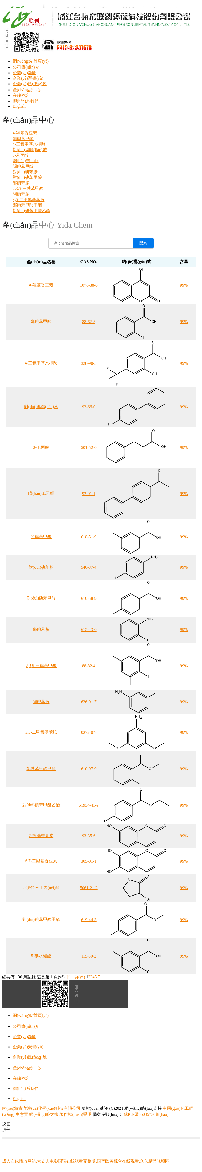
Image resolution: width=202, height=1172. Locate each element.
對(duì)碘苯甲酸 (27, 177)
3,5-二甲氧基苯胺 (28, 199)
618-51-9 (89, 537)
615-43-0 (89, 629)
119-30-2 (88, 956)
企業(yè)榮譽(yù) (28, 78)
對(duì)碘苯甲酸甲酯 (41, 919)
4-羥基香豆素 (25, 133)
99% (184, 285)
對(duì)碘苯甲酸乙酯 (31, 210)
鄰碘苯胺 (21, 183)
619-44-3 (89, 919)
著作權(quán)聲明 (75, 1114)
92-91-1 (88, 493)
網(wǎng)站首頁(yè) (31, 61)
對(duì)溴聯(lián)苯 (30, 149)
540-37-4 (89, 567)
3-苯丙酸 (21, 155)
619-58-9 (89, 598)
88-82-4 (88, 666)
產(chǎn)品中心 (27, 90)
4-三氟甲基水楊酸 (29, 144)
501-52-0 (89, 447)
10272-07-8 (89, 732)
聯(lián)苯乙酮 (26, 161)
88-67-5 (88, 321)
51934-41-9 (89, 805)
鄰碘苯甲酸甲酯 (27, 205)
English (19, 106)
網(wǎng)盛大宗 (43, 1114)
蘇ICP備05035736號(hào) (146, 1114)
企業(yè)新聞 (24, 72)
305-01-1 (89, 861)
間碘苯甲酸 (23, 166)
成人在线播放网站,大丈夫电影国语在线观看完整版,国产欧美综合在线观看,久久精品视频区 (85, 1161)
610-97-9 (89, 769)
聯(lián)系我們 (26, 101)
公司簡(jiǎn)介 (26, 67)
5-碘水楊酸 (41, 956)
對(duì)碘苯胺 (25, 172)
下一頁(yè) (75, 977)
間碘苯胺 (21, 194)
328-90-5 (89, 363)
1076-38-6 (89, 285)
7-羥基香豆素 (41, 835)
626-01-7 (89, 702)
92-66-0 (88, 407)
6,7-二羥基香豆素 (41, 861)
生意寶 (22, 1114)
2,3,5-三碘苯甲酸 (28, 188)
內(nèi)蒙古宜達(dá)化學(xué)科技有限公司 (41, 1108)
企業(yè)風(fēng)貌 (30, 84)
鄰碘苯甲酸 (23, 138)
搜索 (143, 243)
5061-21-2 (89, 888)
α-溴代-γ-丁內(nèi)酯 (41, 887)
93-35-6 (88, 836)
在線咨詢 (21, 95)
